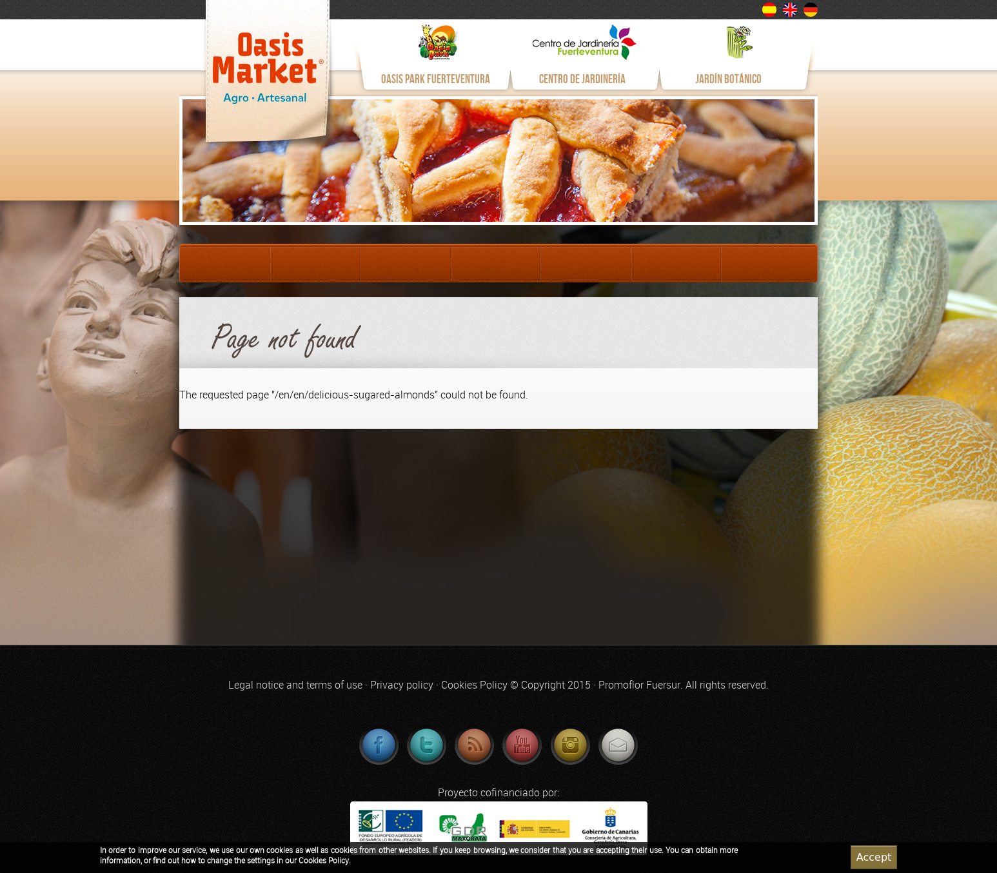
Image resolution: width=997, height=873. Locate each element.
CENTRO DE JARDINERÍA (582, 79)
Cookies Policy (474, 685)
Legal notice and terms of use (295, 685)
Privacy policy (401, 685)
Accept (874, 858)
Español (769, 10)
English (790, 10)
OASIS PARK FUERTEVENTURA (435, 79)
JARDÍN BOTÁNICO (729, 79)
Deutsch (811, 10)
